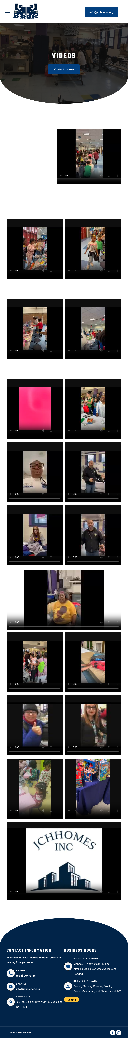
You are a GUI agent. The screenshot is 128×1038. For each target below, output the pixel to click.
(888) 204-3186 (26, 975)
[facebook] (112, 1033)
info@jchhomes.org (28, 989)
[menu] (7, 11)
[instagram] (118, 1033)
